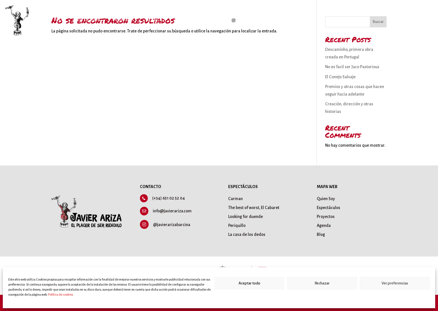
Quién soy (51, 20)
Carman (235, 198)
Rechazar (322, 283)
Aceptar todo (249, 283)
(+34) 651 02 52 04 (168, 198)
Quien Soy (326, 198)
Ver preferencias (395, 283)
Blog (180, 20)
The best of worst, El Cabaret (253, 207)
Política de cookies (60, 294)
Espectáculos (87, 20)
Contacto (207, 20)
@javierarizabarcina (171, 224)
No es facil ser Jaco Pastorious (352, 67)
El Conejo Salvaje (340, 77)
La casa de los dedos (246, 234)
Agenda (154, 20)
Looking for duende (245, 216)
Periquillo (237, 225)
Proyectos (123, 20)
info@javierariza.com (172, 211)
